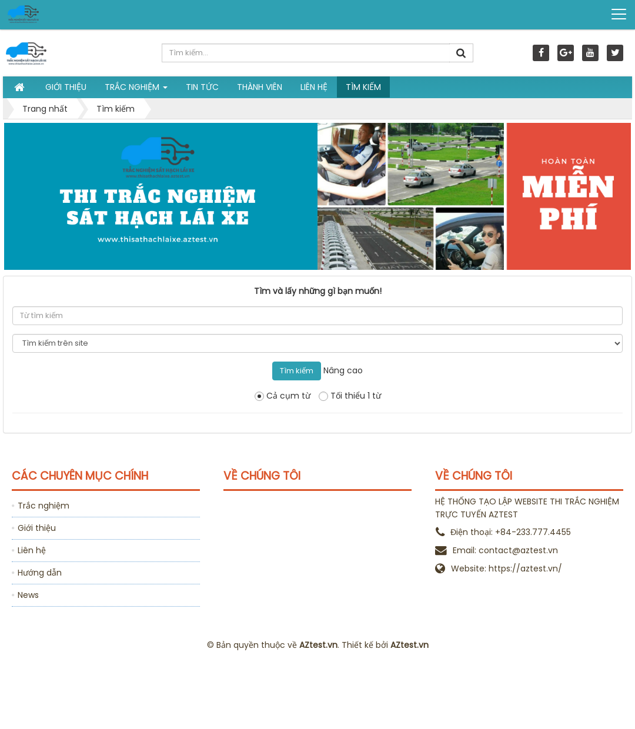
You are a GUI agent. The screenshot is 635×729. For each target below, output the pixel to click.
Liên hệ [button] (313, 87)
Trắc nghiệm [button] (136, 89)
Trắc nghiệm (43, 505)
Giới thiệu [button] (65, 87)
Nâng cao (343, 370)
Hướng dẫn (40, 572)
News (28, 595)
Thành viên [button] (259, 87)
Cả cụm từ (282, 396)
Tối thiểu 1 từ (350, 396)
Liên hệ (32, 550)
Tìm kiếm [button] (363, 87)
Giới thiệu (37, 528)
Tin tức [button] (202, 87)
